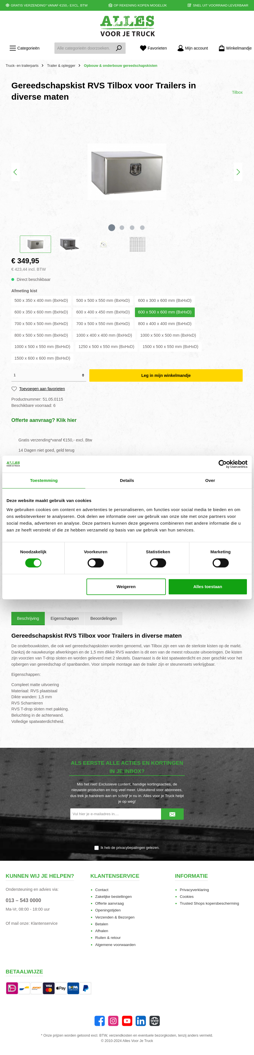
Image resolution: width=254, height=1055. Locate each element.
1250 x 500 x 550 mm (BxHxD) (106, 346)
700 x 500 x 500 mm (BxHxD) (41, 323)
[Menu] (24, 48)
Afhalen (101, 931)
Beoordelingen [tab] (103, 618)
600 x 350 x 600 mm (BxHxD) (41, 312)
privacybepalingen (130, 848)
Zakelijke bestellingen (113, 896)
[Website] (154, 1021)
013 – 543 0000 (23, 900)
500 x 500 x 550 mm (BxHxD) (103, 300)
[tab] (28, 618)
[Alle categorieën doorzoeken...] (83, 48)
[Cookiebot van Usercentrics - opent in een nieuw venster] (222, 464)
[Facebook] (99, 1021)
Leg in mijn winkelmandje (165, 375)
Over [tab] (210, 480)
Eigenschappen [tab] (65, 618)
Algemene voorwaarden (115, 945)
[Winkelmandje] (233, 48)
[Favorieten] (153, 48)
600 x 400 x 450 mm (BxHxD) (103, 312)
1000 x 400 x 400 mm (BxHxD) (104, 335)
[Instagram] (113, 1021)
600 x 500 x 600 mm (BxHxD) (165, 312)
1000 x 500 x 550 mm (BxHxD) (42, 346)
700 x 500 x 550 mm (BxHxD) (103, 323)
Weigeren (126, 586)
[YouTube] (127, 1021)
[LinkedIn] (140, 1021)
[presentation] (127, 833)
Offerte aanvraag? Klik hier (44, 420)
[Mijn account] (192, 48)
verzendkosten (120, 1035)
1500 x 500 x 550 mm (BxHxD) (170, 346)
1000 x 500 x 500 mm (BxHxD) (168, 335)
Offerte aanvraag (109, 903)
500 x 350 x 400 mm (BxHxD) (41, 300)
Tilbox (237, 92)
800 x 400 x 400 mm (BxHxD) (165, 323)
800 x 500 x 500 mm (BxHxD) (41, 335)
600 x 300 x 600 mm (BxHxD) (165, 300)
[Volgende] (238, 172)
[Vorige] (15, 172)
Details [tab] (127, 480)
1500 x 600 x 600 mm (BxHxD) (42, 358)
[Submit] (172, 814)
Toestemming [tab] (44, 480)
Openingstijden (108, 910)
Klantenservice (44, 923)
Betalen (101, 924)
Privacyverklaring (194, 890)
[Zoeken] (119, 48)
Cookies (187, 896)
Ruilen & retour (108, 938)
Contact (102, 890)
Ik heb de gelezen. (130, 848)
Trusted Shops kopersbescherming (209, 903)
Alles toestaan (207, 586)
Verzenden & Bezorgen (115, 917)
